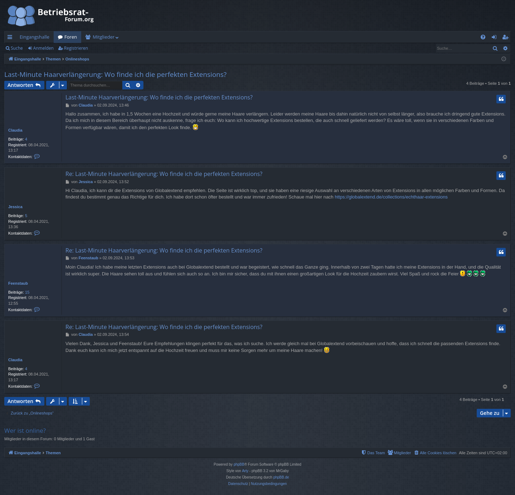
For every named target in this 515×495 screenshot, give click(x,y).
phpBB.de (281, 477)
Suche (17, 48)
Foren (70, 37)
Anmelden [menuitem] (496, 38)
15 (27, 292)
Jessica (15, 207)
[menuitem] (483, 37)
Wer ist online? (25, 430)
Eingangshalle (34, 37)
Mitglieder (103, 37)
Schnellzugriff (11, 38)
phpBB (239, 464)
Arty (245, 471)
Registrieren (76, 48)
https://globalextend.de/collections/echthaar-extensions (391, 197)
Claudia (15, 130)
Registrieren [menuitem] (507, 38)
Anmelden (43, 48)
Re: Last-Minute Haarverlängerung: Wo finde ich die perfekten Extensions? (164, 173)
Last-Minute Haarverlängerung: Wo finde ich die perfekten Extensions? (115, 74)
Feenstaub (18, 283)
